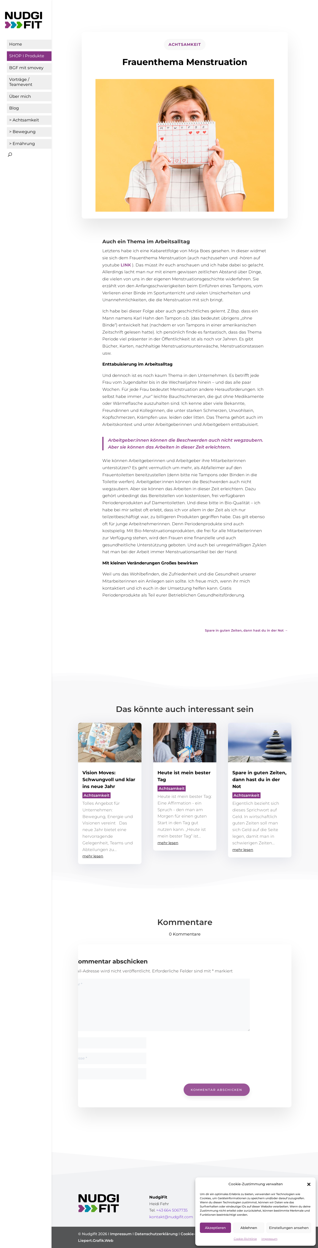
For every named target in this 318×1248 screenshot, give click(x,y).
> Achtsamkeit (24, 120)
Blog (14, 108)
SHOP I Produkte (26, 55)
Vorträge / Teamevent (20, 82)
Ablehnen (248, 1228)
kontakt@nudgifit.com (171, 1217)
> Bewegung (22, 131)
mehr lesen (92, 856)
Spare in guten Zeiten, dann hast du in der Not (259, 779)
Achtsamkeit (184, 44)
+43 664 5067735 (172, 1210)
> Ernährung (22, 143)
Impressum (269, 1238)
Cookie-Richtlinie (245, 1238)
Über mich (20, 96)
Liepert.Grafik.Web (95, 1240)
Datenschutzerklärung (156, 1234)
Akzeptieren (215, 1228)
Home (15, 44)
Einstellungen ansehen (289, 1228)
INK (127, 265)
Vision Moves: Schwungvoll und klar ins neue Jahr (108, 779)
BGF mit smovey (26, 67)
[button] (309, 1184)
